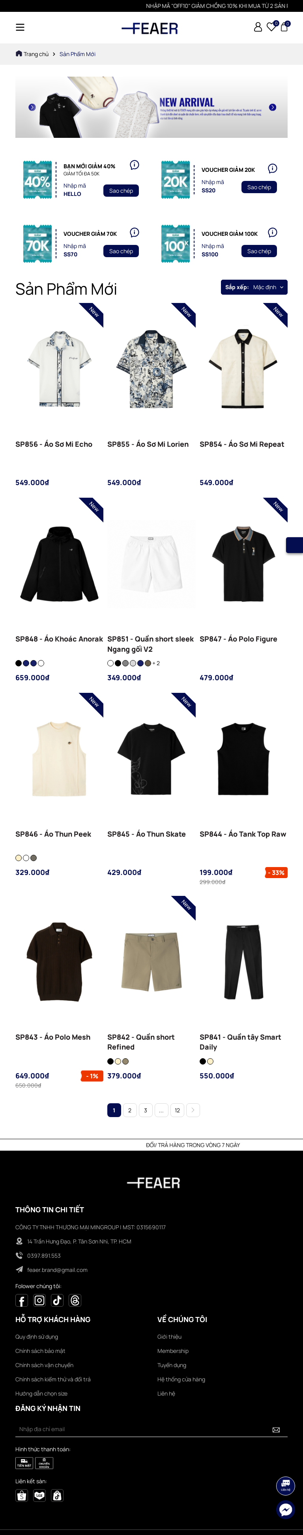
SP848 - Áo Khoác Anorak (59, 638)
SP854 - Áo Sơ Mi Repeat (242, 444)
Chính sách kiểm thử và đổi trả (53, 1379)
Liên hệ (166, 1393)
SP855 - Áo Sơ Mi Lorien (148, 444)
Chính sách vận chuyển (44, 1365)
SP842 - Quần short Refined (141, 1042)
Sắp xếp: (237, 287)
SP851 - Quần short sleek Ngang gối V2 (150, 643)
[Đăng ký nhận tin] (276, 1429)
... (161, 1110)
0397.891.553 (44, 1255)
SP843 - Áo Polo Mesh (52, 1037)
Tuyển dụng (171, 1365)
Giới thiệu (169, 1336)
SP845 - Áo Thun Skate (146, 834)
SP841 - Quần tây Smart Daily (240, 1042)
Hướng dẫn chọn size (41, 1393)
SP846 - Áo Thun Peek (53, 834)
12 (177, 1110)
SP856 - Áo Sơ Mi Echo (53, 444)
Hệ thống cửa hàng (181, 1379)
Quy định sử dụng (36, 1336)
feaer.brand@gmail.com (57, 1270)
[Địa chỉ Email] (151, 1429)
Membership (173, 1350)
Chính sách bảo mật (40, 1350)
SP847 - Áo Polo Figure (238, 638)
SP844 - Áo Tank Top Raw (243, 834)
